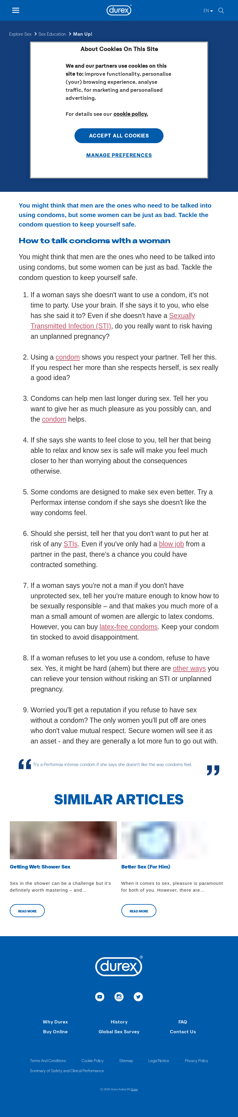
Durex (134, 1089)
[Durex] (119, 10)
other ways (189, 668)
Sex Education (52, 33)
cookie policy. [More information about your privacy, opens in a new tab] (130, 113)
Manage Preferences (119, 155)
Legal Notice (158, 1060)
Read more (27, 911)
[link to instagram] (119, 997)
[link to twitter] (138, 997)
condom (67, 357)
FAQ (182, 1021)
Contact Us (183, 1031)
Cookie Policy (93, 1060)
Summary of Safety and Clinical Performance (67, 1070)
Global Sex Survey (119, 1031)
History (119, 1021)
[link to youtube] (100, 997)
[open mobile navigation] (15, 10)
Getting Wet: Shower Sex (40, 866)
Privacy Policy (196, 1060)
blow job (171, 544)
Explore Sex (20, 33)
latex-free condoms (129, 627)
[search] (221, 10)
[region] (119, 110)
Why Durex (55, 1021)
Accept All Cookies (119, 135)
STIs (70, 544)
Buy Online (55, 1031)
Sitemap (126, 1060)
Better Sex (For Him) (145, 866)
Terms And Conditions (48, 1060)
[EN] (208, 10)
